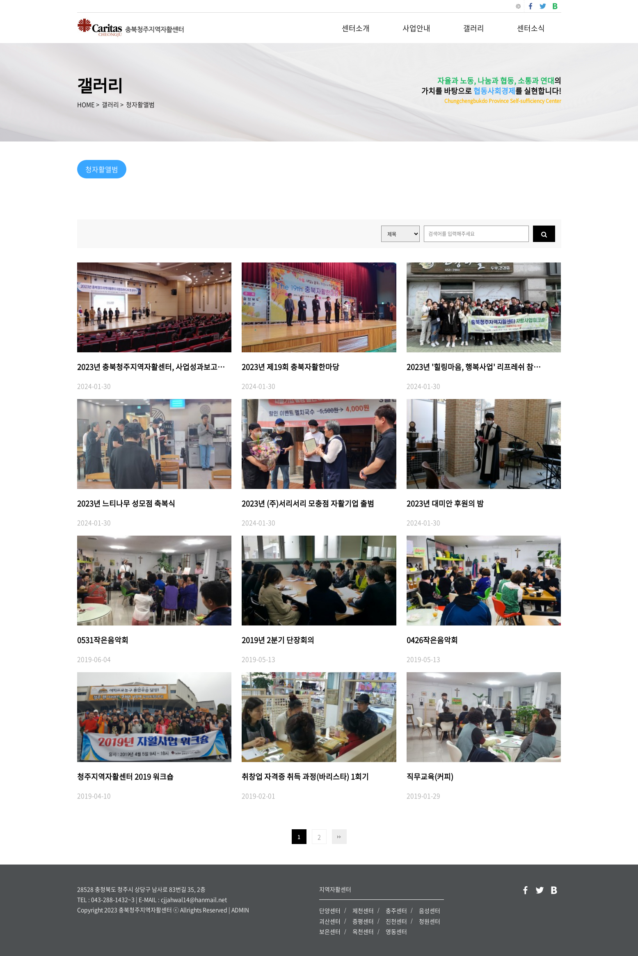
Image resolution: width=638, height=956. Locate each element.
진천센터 (396, 921)
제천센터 (363, 910)
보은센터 (330, 931)
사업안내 (416, 28)
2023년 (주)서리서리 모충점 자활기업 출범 (308, 503)
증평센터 (363, 921)
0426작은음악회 (432, 640)
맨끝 (339, 836)
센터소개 (356, 28)
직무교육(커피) (430, 776)
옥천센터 (363, 931)
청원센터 (429, 921)
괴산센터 (330, 921)
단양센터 (330, 910)
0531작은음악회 (102, 640)
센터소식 (531, 28)
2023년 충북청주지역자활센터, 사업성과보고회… (154, 366)
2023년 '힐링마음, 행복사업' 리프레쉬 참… (474, 366)
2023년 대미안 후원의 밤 (445, 503)
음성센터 (429, 910)
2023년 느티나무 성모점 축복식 (126, 503)
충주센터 (396, 910)
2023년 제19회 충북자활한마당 (290, 366)
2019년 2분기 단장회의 (278, 640)
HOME (86, 104)
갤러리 (473, 28)
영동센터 (396, 931)
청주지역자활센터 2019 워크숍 (125, 776)
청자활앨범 (140, 104)
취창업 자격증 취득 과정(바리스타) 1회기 (305, 776)
